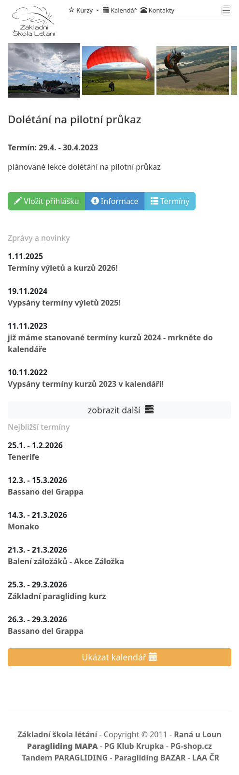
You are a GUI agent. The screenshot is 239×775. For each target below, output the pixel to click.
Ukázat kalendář (119, 657)
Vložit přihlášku (46, 201)
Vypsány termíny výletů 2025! (64, 302)
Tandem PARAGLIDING (65, 757)
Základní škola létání (57, 734)
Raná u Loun (198, 734)
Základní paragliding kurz (57, 596)
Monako (23, 526)
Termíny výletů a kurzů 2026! (63, 268)
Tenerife (23, 457)
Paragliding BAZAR (150, 757)
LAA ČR (205, 757)
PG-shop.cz (191, 746)
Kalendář (120, 10)
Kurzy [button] (81, 10)
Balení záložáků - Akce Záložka (66, 561)
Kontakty (157, 10)
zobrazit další (119, 410)
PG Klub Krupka (134, 746)
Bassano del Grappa (46, 491)
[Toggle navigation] (226, 10)
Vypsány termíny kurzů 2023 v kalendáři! (86, 384)
